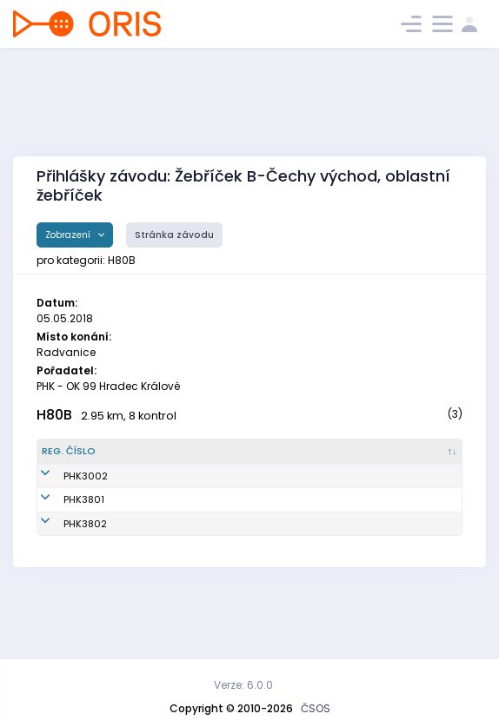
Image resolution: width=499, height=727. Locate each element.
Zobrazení (69, 234)
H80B (54, 415)
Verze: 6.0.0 (243, 684)
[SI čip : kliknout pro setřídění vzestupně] (431, 459)
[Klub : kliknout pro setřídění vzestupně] (275, 459)
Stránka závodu (174, 234)
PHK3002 (64, 498)
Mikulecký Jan (152, 536)
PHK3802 (63, 574)
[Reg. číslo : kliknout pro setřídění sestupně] (75, 459)
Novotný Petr (147, 574)
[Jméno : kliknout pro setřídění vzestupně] (168, 459)
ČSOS (315, 708)
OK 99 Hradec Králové (262, 497)
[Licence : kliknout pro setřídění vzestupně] (364, 459)
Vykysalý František (162, 498)
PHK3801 (62, 536)
